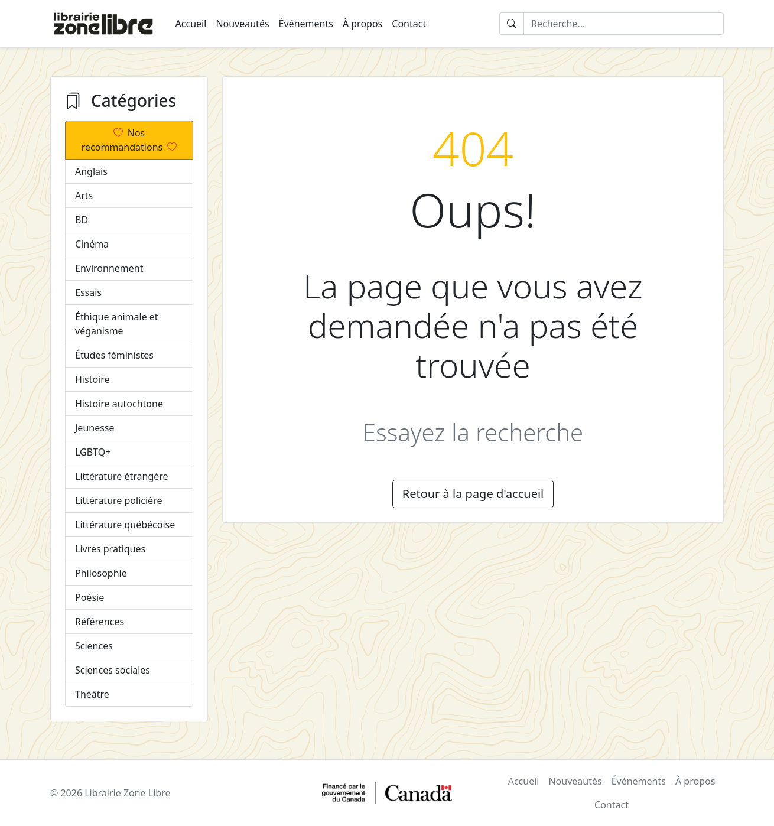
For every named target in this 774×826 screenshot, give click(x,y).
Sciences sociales (112, 670)
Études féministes (114, 355)
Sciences (94, 645)
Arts (84, 195)
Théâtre (92, 694)
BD (81, 219)
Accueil (191, 23)
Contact (409, 23)
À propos (362, 23)
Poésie (89, 597)
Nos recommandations (129, 140)
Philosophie (101, 573)
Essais (88, 292)
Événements (306, 23)
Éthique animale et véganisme (116, 323)
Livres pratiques (110, 548)
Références (99, 621)
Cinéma (92, 244)
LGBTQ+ (92, 451)
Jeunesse (95, 427)
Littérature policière (118, 500)
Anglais (91, 171)
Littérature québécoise (125, 524)
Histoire (92, 379)
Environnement (109, 268)
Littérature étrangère (121, 476)
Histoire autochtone (119, 403)
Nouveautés (242, 23)
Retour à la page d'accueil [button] (473, 494)
